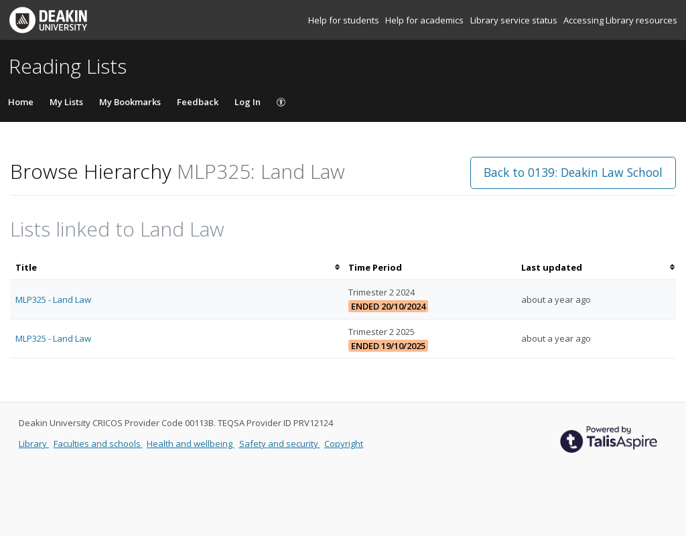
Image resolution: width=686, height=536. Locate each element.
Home (20, 102)
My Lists (66, 102)
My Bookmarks (130, 102)
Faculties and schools (98, 444)
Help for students (344, 20)
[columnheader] (176, 267)
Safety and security (279, 444)
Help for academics (425, 20)
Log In (247, 102)
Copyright (343, 444)
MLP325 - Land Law (53, 299)
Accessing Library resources (620, 20)
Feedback (197, 102)
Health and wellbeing (190, 444)
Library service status (514, 20)
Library (34, 444)
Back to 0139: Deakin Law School (573, 172)
